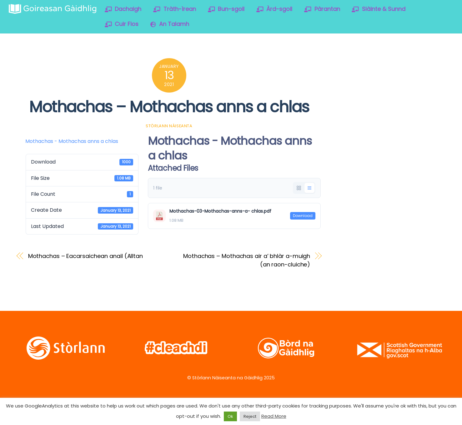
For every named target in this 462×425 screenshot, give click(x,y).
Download (303, 215)
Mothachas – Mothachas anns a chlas (169, 107)
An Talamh (169, 24)
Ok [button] (230, 416)
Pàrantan (322, 9)
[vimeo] (390, 65)
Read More (273, 416)
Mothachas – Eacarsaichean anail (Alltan (85, 256)
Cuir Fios (122, 24)
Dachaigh (123, 9)
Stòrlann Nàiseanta (169, 126)
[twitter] (350, 65)
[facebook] (370, 65)
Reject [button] (250, 416)
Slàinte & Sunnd (378, 9)
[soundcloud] (410, 65)
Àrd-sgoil (274, 9)
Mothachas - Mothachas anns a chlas (71, 141)
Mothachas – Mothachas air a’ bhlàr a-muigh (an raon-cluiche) (246, 260)
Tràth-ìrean (174, 9)
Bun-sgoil (226, 9)
